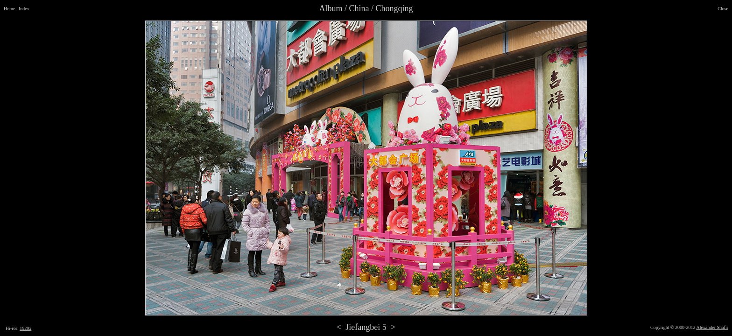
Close (723, 8)
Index (24, 8)
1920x (25, 328)
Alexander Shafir (712, 327)
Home (9, 8)
